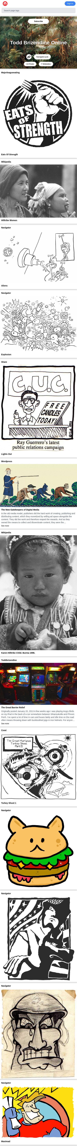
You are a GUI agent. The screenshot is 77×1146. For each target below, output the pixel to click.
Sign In (70, 3)
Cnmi (3, 730)
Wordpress (6, 461)
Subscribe (38, 21)
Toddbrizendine (9, 660)
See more (5, 526)
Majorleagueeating (10, 72)
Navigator (6, 227)
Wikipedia (6, 162)
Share (4, 362)
